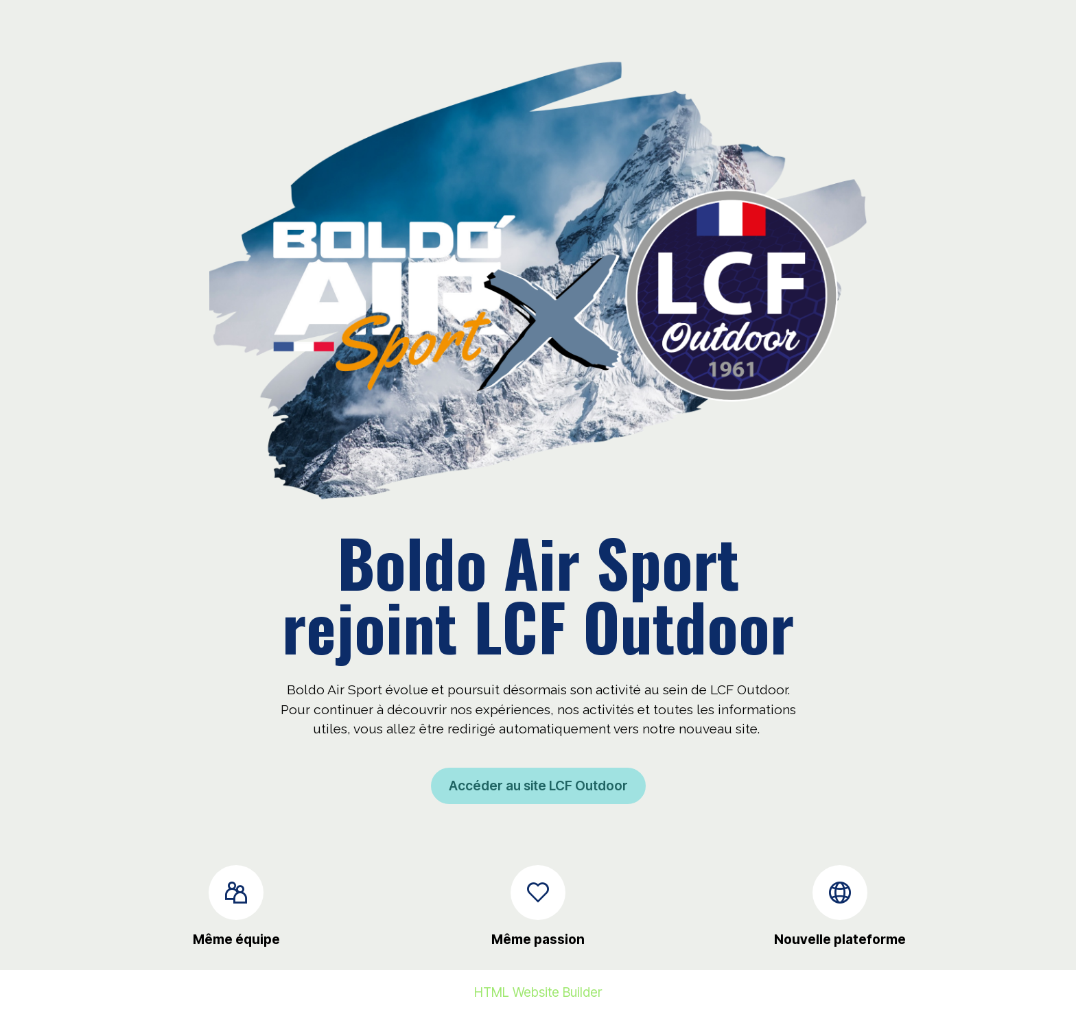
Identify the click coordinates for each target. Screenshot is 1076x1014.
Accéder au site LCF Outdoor (538, 785)
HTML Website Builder (538, 992)
